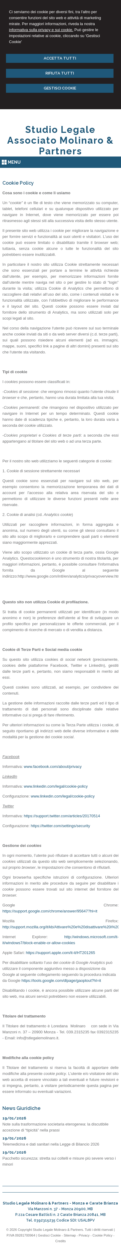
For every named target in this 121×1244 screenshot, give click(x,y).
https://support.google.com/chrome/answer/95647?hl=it (49, 911)
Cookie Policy (103, 1235)
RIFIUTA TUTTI (60, 73)
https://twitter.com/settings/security (60, 826)
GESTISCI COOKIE (60, 88)
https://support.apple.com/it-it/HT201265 (60, 952)
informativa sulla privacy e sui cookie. (41, 30)
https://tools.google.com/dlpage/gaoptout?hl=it (61, 980)
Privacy (84, 1235)
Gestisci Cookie (49, 1235)
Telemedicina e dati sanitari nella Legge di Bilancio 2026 (50, 1144)
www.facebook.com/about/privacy (53, 766)
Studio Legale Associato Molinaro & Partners (60, 140)
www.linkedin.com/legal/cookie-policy (56, 786)
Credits (60, 1241)
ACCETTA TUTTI (60, 58)
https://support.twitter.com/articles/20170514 (62, 816)
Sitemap (70, 1235)
